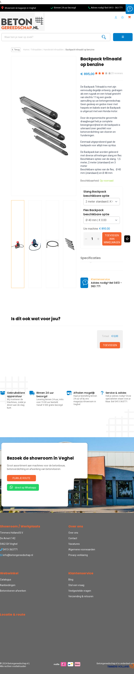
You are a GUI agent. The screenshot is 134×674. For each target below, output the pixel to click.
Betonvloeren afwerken (13, 590)
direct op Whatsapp (23, 487)
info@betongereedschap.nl (16, 555)
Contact (72, 538)
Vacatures (74, 543)
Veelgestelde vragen (79, 590)
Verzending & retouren (80, 596)
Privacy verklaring (78, 555)
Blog (70, 579)
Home (26, 49)
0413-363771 (9, 549)
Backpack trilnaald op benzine (80, 49)
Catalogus (5, 579)
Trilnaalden (36, 49)
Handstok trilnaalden (54, 49)
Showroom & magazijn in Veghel (18, 8)
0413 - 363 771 (116, 7)
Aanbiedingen (7, 585)
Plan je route (21, 478)
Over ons (73, 532)
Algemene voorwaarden (81, 549)
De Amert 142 (7, 538)
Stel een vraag (76, 585)
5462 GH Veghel (8, 543)
